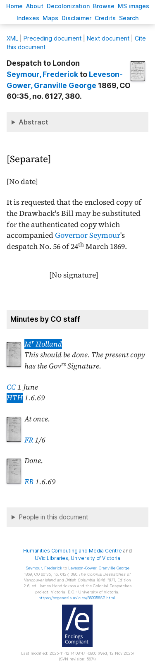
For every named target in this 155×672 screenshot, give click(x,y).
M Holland (43, 344)
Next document (108, 38)
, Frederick (42, 74)
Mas (50, 18)
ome (14, 6)
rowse (103, 6)
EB (28, 482)
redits (105, 18)
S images (133, 6)
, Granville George (98, 568)
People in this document (53, 517)
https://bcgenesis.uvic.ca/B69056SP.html (76, 597)
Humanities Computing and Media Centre (72, 551)
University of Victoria (95, 558)
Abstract (33, 122)
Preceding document (52, 38)
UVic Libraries (51, 558)
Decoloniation (68, 6)
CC (11, 387)
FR (28, 440)
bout (34, 6)
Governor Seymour (87, 235)
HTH (15, 398)
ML (12, 38)
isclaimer (76, 18)
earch (129, 18)
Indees (28, 18)
